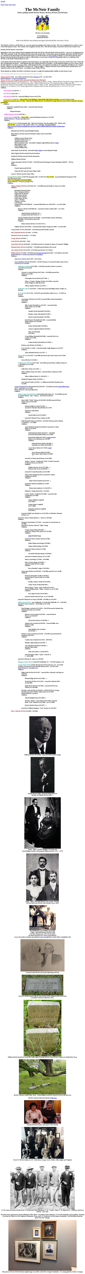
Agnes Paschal (42, 253)
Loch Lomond (52, 55)
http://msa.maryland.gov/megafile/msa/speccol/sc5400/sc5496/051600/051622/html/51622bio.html (36, 126)
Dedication (53, 1098)
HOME (3, 1)
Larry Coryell (44, 937)
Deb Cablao (38, 150)
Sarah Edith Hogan (63, 386)
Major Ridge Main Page (8, 5)
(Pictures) (40, 254)
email (57, 143)
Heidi (30, 536)
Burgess (36, 77)
